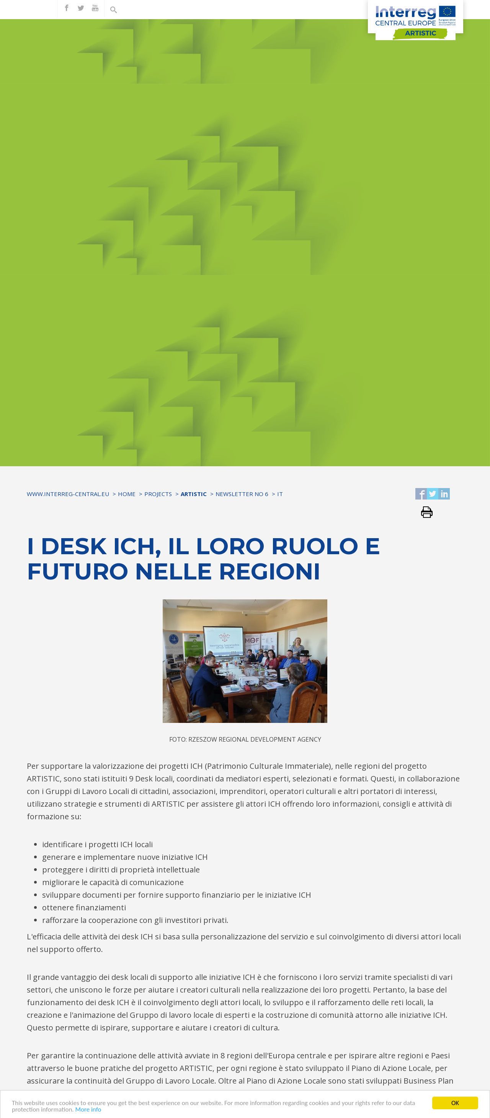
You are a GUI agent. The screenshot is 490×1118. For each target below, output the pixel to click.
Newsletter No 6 (242, 494)
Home (127, 494)
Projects (158, 494)
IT (280, 494)
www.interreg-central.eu (68, 494)
